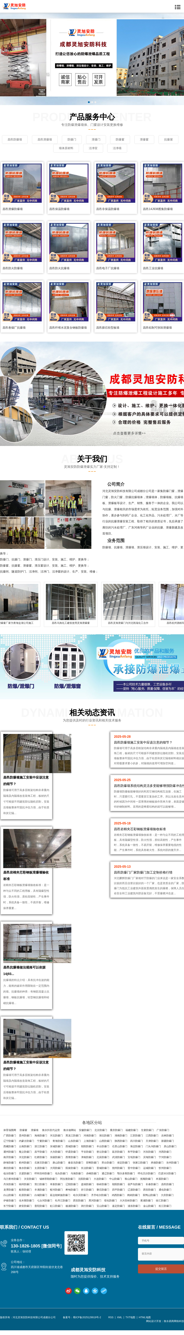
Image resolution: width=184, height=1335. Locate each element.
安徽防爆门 (85, 1130)
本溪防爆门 (162, 1178)
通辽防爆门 (108, 1173)
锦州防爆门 (25, 1184)
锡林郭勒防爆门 (48, 1178)
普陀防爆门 (40, 1205)
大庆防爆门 (167, 1195)
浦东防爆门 (134, 1205)
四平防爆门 (118, 1189)
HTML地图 (145, 1317)
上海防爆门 (90, 1140)
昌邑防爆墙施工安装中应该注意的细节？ (143, 742)
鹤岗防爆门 (133, 1195)
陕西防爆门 (121, 1140)
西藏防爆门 (9, 1146)
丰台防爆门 (103, 1146)
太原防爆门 (40, 1168)
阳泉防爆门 (72, 1168)
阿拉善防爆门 (67, 1178)
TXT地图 (130, 1317)
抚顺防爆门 (146, 1178)
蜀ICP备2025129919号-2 (87, 1317)
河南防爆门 (90, 1135)
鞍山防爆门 (131, 1178)
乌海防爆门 (77, 1173)
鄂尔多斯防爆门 (126, 1173)
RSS (111, 1317)
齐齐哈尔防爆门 (100, 1195)
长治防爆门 (87, 1168)
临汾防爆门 (9, 1173)
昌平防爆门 (40, 1151)
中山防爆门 (115, 1178)
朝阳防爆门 (87, 1146)
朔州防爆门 (118, 1168)
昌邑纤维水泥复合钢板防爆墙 (68, 327)
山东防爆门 (74, 1140)
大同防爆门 (56, 1168)
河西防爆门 (165, 1151)
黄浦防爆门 (146, 1200)
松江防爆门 (165, 1205)
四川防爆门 (136, 1140)
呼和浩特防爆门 (43, 1173)
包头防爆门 (61, 1173)
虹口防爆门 (56, 1205)
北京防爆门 (100, 1130)
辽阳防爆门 (72, 1184)
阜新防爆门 (56, 1184)
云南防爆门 (25, 1146)
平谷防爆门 (87, 1151)
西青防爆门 (72, 1157)
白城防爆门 (40, 1195)
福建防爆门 (131, 1130)
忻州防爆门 (165, 1168)
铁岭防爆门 (103, 1184)
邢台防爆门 (108, 1162)
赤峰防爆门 (92, 1173)
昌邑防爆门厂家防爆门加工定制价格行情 (143, 872)
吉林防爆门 (167, 1135)
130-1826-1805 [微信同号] (36, 1245)
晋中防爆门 (134, 1168)
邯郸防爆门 (92, 1162)
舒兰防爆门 (87, 1189)
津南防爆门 (87, 1157)
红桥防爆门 (40, 1157)
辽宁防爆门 (9, 1140)
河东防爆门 (149, 1151)
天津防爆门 (152, 1140)
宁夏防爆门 (43, 1140)
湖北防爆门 (105, 1135)
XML (119, 1317)
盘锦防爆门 (87, 1184)
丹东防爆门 (9, 1184)
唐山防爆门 (59, 1162)
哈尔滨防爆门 (80, 1195)
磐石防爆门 (103, 1189)
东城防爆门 (56, 1146)
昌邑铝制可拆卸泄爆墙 (157, 327)
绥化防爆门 (110, 1200)
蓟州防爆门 (25, 1162)
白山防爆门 (9, 1195)
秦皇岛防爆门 (75, 1162)
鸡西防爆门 (118, 1195)
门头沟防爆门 (153, 1146)
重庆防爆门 (116, 1130)
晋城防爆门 (103, 1168)
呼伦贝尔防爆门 (146, 1173)
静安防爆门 (25, 1205)
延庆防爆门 (118, 1151)
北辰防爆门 (103, 1157)
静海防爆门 (9, 1162)
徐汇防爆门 (162, 1200)
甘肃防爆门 (147, 1130)
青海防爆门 (59, 1140)
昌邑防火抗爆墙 (59, 268)
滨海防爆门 (149, 1157)
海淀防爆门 (136, 1146)
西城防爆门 (72, 1146)
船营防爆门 (25, 1189)
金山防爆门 (149, 1205)
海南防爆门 (40, 1135)
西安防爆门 (149, 1189)
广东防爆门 (163, 1130)
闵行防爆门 (87, 1205)
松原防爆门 (25, 1195)
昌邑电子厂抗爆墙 (107, 268)
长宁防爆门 (9, 1205)
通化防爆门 (165, 1189)
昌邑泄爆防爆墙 (13, 209)
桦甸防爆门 (72, 1189)
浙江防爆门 (40, 1146)
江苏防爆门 (136, 1135)
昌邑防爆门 (167, 1184)
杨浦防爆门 (72, 1205)
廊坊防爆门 (9, 1168)
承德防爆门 (157, 1162)
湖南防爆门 (121, 1135)
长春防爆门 (152, 1184)
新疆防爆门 (167, 1140)
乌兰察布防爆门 (12, 1178)
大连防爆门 (100, 1178)
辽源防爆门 (134, 1189)
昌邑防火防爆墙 (13, 268)
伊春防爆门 (9, 1200)
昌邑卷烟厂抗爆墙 (14, 327)
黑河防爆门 (95, 1200)
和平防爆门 (134, 1151)
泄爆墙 (34, 1130)
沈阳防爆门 (84, 1178)
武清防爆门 (118, 1157)
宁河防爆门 (165, 1157)
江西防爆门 (152, 1135)
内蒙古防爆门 (26, 1140)
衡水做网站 (69, 1130)
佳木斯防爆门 (26, 1200)
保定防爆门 (123, 1162)
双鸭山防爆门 (150, 1195)
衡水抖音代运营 (51, 1130)
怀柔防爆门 (72, 1151)
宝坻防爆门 (134, 1157)
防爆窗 (23, 1130)
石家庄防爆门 (42, 1162)
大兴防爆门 (56, 1151)
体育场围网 (9, 1130)
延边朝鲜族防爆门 (60, 1195)
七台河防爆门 (44, 1200)
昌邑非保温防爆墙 (107, 209)
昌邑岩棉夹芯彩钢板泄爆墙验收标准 (140, 829)
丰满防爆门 (40, 1189)
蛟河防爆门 (56, 1189)
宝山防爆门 (103, 1205)
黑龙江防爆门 (73, 1135)
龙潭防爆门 (9, 1189)
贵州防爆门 (25, 1135)
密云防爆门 (103, 1151)
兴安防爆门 (30, 1178)
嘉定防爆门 (118, 1205)
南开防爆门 (9, 1157)
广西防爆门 (9, 1135)
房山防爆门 (170, 1146)
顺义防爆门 (25, 1151)
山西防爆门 (105, 1140)
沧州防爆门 (172, 1162)
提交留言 (161, 1268)
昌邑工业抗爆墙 (153, 268)
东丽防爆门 (56, 1157)
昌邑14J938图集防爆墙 (158, 209)
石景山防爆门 (119, 1146)
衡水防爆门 (25, 1168)
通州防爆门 (9, 1151)
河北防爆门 (56, 1135)
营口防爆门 (40, 1184)
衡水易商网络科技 (174, 1321)
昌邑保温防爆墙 (59, 209)
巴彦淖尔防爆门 (167, 1173)
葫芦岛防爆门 (135, 1184)
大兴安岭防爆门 (128, 1200)
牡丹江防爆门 (62, 1200)
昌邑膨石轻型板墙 (107, 327)
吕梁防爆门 (25, 1173)
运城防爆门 (149, 1168)
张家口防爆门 (140, 1162)
